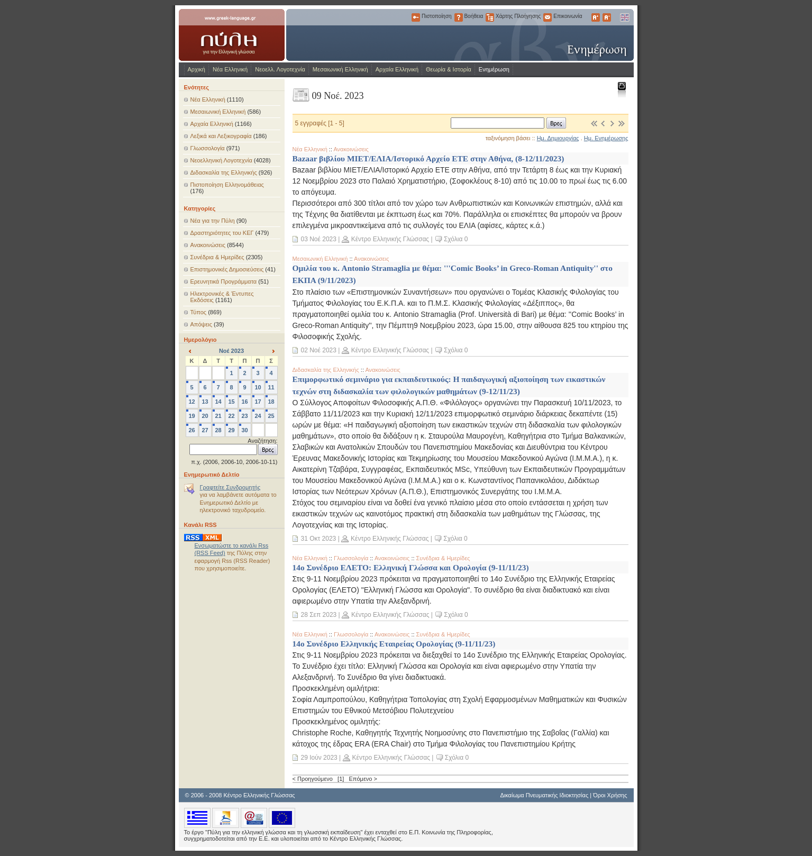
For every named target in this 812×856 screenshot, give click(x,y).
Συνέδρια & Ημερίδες (217, 257)
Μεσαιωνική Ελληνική (340, 69)
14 (218, 401)
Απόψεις (201, 324)
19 (191, 416)
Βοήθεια (458, 17)
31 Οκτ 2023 (318, 538)
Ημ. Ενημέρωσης (606, 138)
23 (244, 416)
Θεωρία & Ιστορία (448, 69)
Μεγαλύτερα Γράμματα (595, 17)
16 (244, 401)
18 (271, 401)
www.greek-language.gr (232, 35)
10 (257, 387)
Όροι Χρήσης (610, 795)
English (624, 17)
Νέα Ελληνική (230, 69)
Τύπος (198, 312)
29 (231, 430)
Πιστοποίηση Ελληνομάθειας (227, 184)
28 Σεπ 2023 (319, 614)
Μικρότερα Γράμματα (607, 17)
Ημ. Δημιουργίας (558, 138)
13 (205, 401)
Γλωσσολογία (207, 148)
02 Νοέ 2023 (318, 350)
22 (231, 416)
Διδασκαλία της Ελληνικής (223, 172)
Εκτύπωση (621, 89)
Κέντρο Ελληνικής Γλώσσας (390, 239)
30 (244, 430)
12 (191, 401)
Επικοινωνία (547, 17)
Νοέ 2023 (231, 351)
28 (218, 430)
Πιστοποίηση (416, 17)
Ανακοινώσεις (207, 245)
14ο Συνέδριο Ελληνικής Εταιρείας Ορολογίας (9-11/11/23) (394, 643)
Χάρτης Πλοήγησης (490, 17)
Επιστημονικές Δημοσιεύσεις (227, 269)
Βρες (556, 123)
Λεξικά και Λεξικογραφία (221, 136)
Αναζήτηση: (262, 441)
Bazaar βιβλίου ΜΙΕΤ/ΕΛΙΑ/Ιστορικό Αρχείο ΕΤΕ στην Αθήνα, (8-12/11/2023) (428, 158)
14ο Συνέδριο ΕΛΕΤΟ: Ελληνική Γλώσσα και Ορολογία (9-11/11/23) (411, 567)
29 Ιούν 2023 (319, 757)
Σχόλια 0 (456, 239)
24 (257, 416)
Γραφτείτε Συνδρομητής (230, 487)
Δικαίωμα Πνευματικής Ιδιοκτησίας (544, 795)
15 (231, 401)
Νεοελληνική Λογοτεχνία (221, 160)
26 (191, 430)
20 (205, 416)
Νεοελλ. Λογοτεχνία (280, 69)
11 (271, 387)
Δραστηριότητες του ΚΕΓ (222, 233)
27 (205, 430)
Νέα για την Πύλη (212, 220)
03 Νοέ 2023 (318, 239)
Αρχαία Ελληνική (397, 69)
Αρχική (196, 69)
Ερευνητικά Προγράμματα (223, 281)
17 (257, 401)
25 (271, 416)
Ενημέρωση (494, 69)
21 (218, 416)
